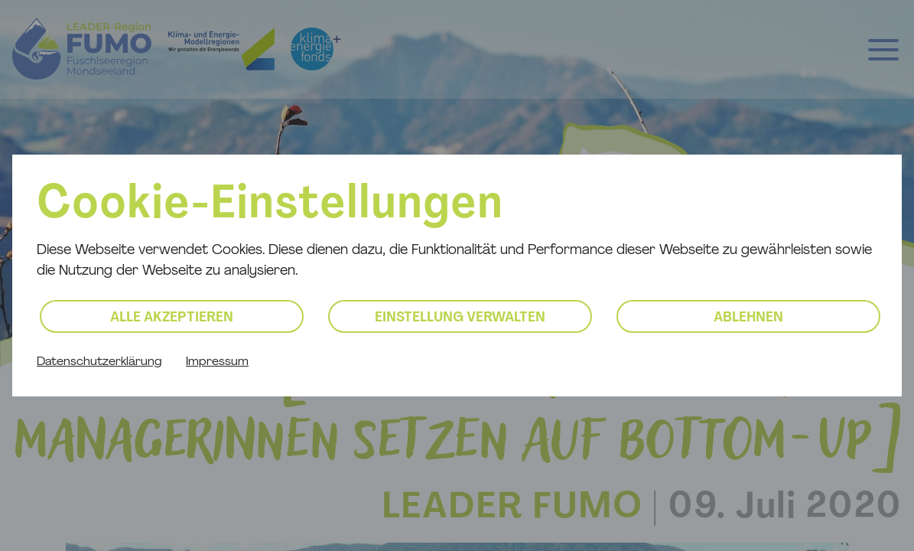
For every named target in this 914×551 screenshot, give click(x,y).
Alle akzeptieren (171, 318)
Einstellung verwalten (460, 318)
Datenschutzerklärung (99, 362)
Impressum (217, 362)
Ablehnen (748, 318)
